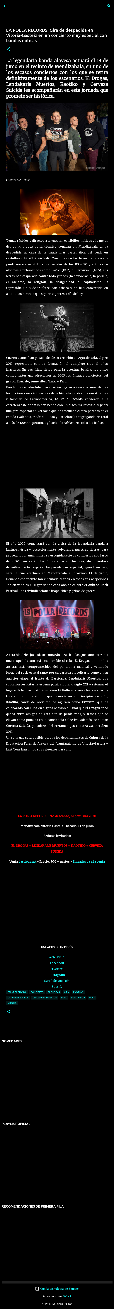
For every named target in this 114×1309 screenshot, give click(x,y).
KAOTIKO (78, 992)
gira (66, 992)
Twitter (57, 969)
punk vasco (78, 997)
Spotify (57, 986)
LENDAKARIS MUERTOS (45, 997)
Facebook (57, 963)
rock (92, 997)
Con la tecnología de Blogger (57, 1288)
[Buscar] (109, 5)
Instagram (57, 975)
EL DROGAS (54, 992)
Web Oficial (57, 957)
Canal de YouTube (57, 981)
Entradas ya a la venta (89, 861)
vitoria (12, 1003)
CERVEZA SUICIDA (17, 992)
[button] (8, 49)
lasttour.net (27, 861)
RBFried (67, 1296)
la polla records (18, 997)
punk (64, 997)
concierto (37, 992)
